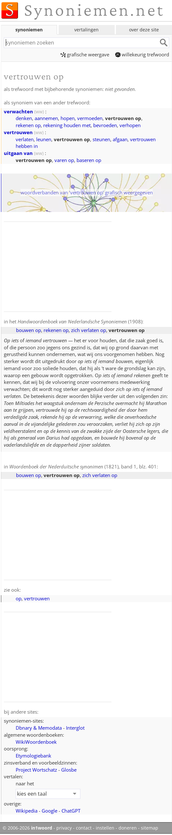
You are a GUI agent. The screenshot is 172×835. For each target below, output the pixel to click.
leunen (43, 139)
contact (84, 828)
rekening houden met (67, 125)
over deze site (144, 30)
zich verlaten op (88, 330)
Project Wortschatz (36, 769)
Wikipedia (26, 810)
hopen (68, 118)
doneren (128, 828)
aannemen (46, 118)
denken (24, 118)
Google (49, 810)
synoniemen (29, 30)
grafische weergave (85, 54)
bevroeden (105, 125)
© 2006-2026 (27, 828)
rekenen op (28, 125)
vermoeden (89, 118)
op (18, 598)
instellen (105, 828)
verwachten (18, 111)
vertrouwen (18, 132)
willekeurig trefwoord (142, 54)
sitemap (149, 828)
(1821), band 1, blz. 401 (83, 466)
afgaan (120, 139)
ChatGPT (70, 810)
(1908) (80, 321)
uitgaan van (18, 153)
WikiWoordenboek (36, 742)
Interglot (75, 728)
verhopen (130, 125)
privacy (64, 828)
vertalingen (86, 30)
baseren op (89, 160)
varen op (64, 160)
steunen (101, 139)
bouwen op (28, 330)
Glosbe (69, 769)
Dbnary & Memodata (39, 728)
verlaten (25, 139)
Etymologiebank (33, 755)
